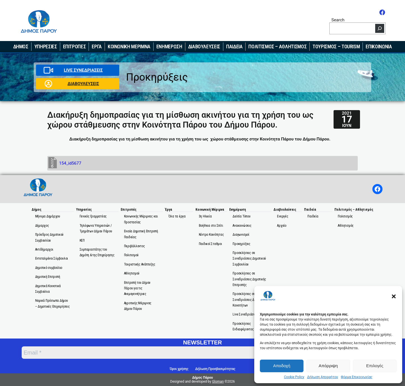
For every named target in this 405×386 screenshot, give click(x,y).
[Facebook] (382, 12)
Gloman (218, 381)
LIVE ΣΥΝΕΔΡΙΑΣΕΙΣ (83, 70)
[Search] (379, 28)
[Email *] (163, 352)
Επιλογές (374, 365)
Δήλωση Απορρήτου (322, 377)
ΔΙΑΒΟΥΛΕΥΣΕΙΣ (83, 83)
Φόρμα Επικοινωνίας (356, 377)
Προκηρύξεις (157, 77)
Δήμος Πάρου (202, 378)
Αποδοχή (281, 365)
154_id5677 (70, 163)
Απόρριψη (328, 365)
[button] (394, 296)
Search (338, 19)
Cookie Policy (294, 377)
